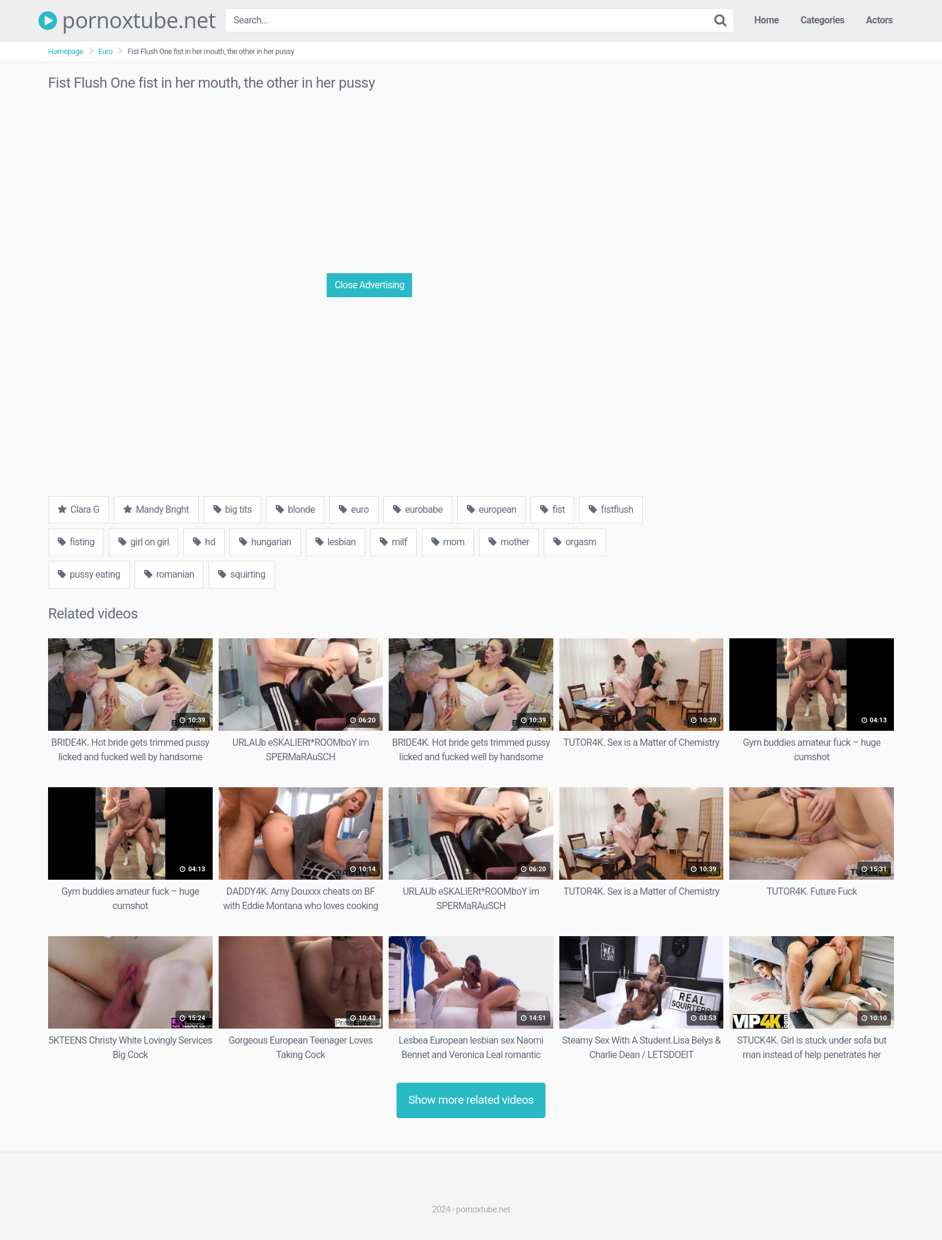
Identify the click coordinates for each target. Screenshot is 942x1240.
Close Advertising (369, 285)
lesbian (335, 542)
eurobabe (418, 509)
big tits (232, 509)
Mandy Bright (156, 509)
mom (448, 542)
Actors (879, 20)
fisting (76, 542)
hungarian (265, 542)
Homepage (66, 51)
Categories (822, 20)
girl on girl (143, 542)
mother (508, 542)
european (492, 509)
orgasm (574, 542)
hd (204, 542)
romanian (169, 574)
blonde (295, 509)
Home (767, 20)
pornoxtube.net (127, 20)
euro (354, 509)
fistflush (611, 509)
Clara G (78, 509)
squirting (241, 574)
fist (552, 509)
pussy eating (89, 574)
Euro (106, 51)
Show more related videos (471, 1100)
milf (393, 542)
